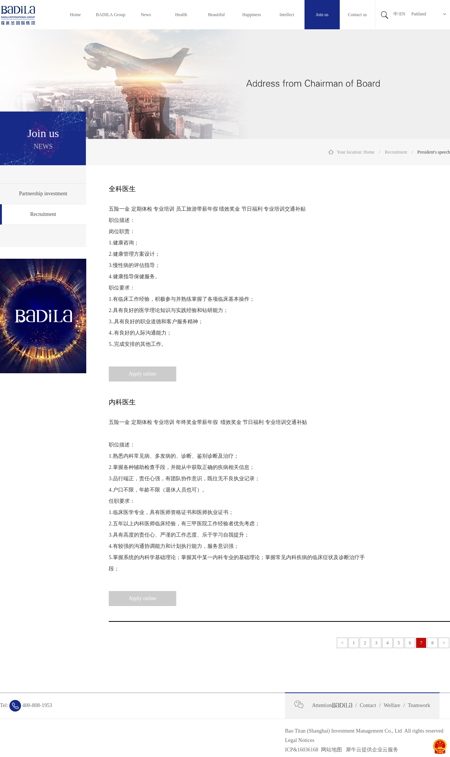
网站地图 (330, 749)
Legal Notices (299, 740)
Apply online (142, 374)
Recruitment (396, 152)
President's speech (433, 152)
